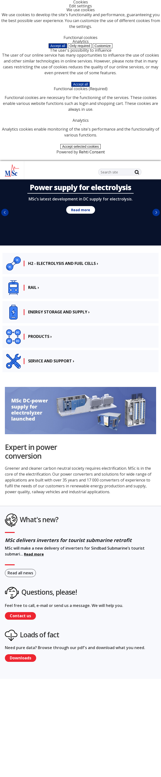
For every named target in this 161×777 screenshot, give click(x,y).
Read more (80, 210)
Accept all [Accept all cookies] (57, 46)
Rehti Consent (92, 152)
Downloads (20, 658)
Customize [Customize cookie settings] (103, 46)
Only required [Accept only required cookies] (80, 46)
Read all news (20, 573)
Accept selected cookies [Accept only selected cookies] (80, 146)
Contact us (20, 615)
